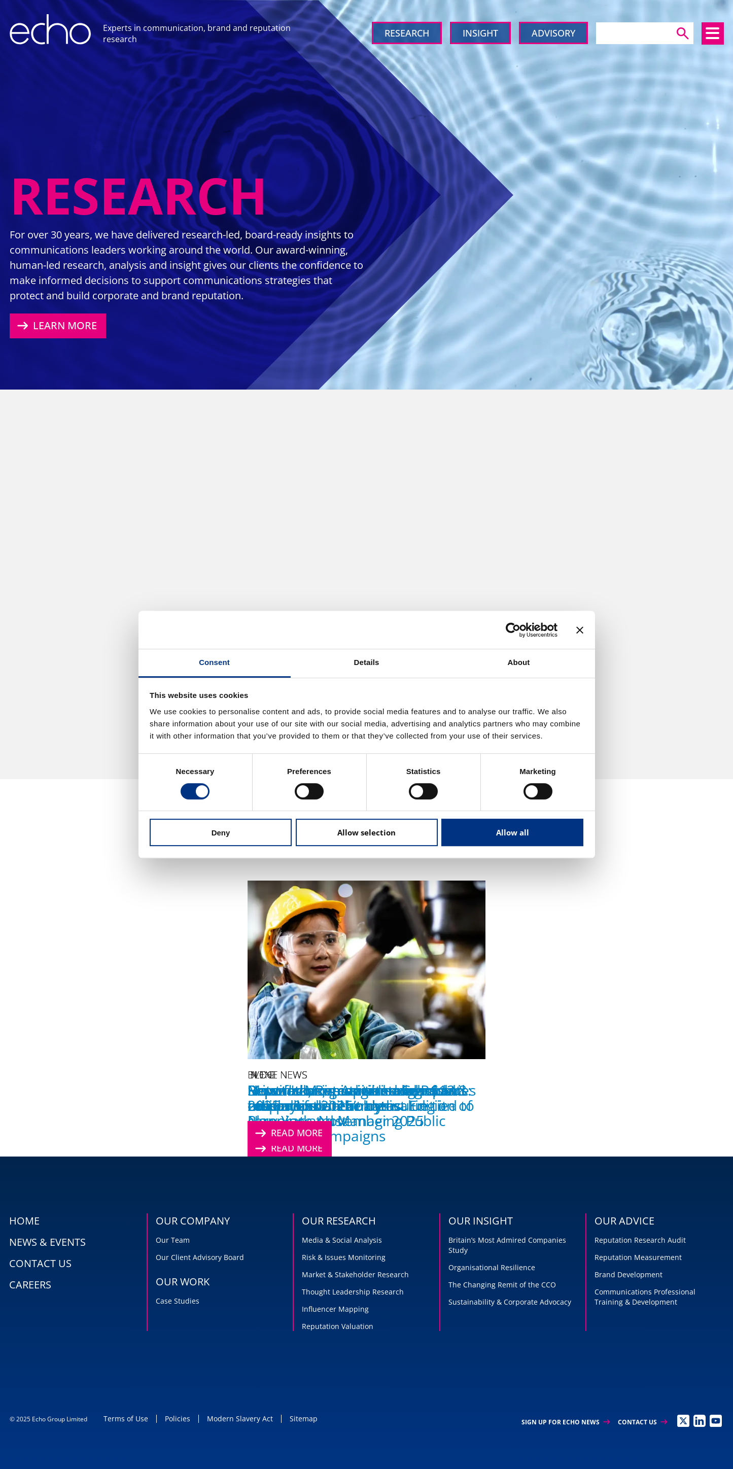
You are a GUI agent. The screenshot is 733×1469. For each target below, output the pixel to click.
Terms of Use (125, 1418)
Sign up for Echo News (565, 1422)
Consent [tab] (214, 662)
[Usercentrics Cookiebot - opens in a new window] (513, 630)
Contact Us (642, 1422)
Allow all (512, 832)
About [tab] (519, 662)
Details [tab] (366, 662)
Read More (288, 1133)
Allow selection (366, 832)
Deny (221, 832)
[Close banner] (579, 630)
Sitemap (304, 1418)
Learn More (56, 325)
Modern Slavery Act (240, 1418)
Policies (177, 1418)
